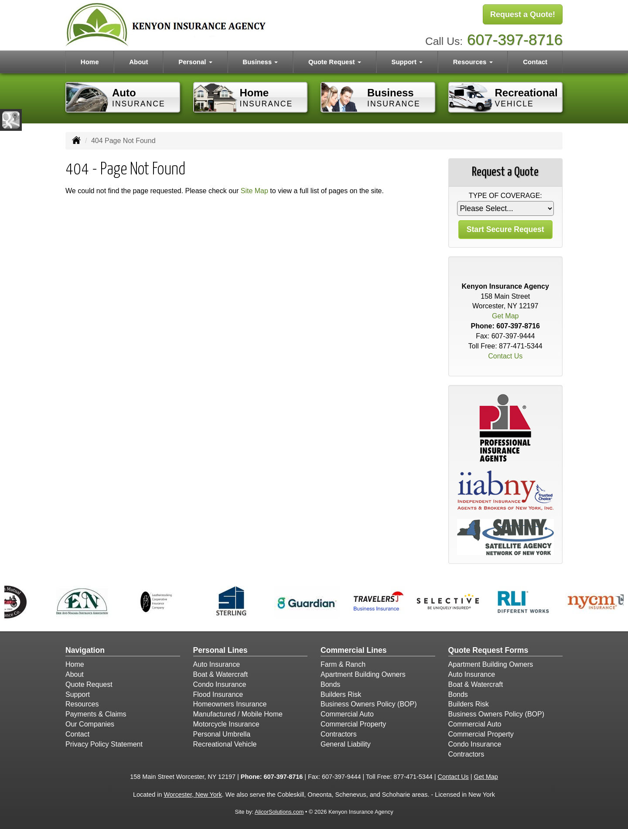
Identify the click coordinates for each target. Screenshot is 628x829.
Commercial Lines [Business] (354, 650)
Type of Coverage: (505, 195)
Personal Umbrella (222, 734)
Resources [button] (473, 61)
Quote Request (89, 684)
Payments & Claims (95, 714)
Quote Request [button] (334, 61)
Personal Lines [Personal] (220, 650)
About (138, 61)
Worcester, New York (193, 794)
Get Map (505, 316)
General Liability (346, 744)
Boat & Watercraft (220, 674)
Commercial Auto (347, 714)
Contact (535, 61)
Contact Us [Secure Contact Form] (505, 356)
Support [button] (407, 61)
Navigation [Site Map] (85, 650)
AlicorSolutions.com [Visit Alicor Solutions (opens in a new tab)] (279, 812)
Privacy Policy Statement (104, 744)
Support (77, 694)
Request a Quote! (522, 14)
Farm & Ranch (343, 664)
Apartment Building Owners (363, 674)
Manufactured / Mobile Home (238, 714)
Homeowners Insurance (230, 704)
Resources (82, 704)
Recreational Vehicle (225, 744)
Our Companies (89, 724)
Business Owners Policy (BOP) (369, 704)
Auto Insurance (216, 664)
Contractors (339, 734)
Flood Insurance (218, 694)
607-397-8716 (515, 39)
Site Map (254, 190)
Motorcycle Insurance (226, 724)
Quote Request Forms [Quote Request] (488, 650)
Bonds (330, 684)
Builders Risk (341, 694)
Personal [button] (195, 61)
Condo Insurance (219, 684)
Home (90, 61)
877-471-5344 (521, 346)
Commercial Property (353, 724)
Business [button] (260, 61)
